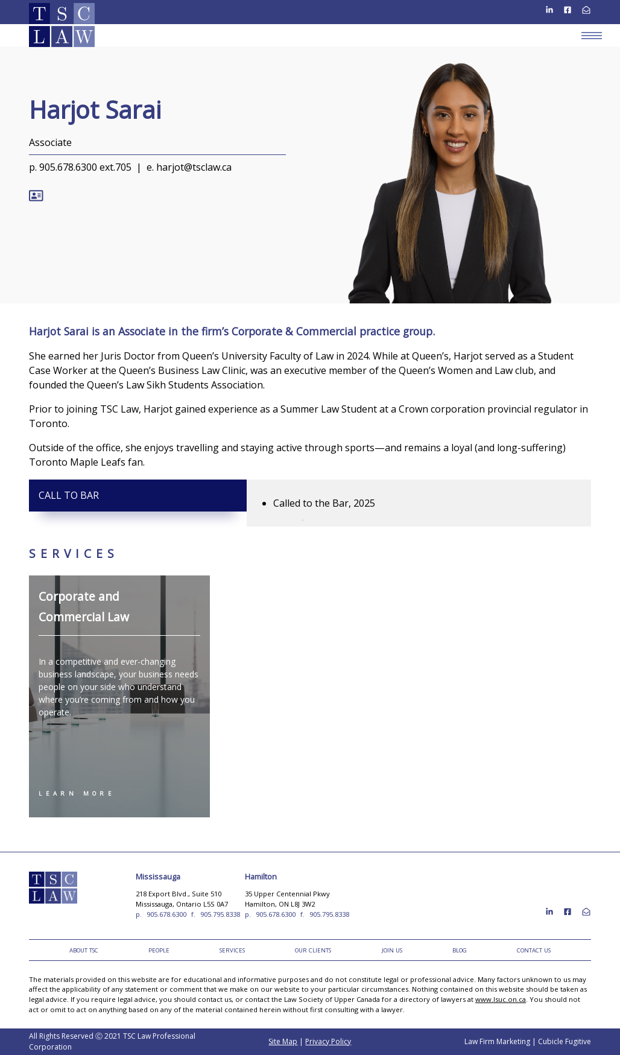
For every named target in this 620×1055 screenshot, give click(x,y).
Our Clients (313, 950)
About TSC (83, 950)
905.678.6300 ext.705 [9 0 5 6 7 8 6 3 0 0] (85, 167)
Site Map (282, 1041)
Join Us (392, 950)
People (158, 950)
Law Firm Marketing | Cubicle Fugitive (527, 1041)
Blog (459, 950)
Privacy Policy (328, 1041)
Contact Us (534, 950)
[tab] (138, 496)
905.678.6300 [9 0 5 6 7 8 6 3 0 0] (166, 914)
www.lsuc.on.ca (500, 999)
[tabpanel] (419, 503)
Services (232, 950)
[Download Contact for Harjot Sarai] (36, 192)
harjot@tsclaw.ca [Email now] (194, 167)
